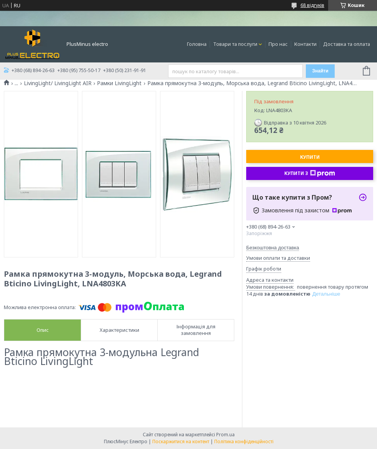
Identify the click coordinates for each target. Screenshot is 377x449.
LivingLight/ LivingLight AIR (58, 83)
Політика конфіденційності (244, 441)
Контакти (305, 43)
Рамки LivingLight (119, 83)
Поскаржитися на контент (180, 441)
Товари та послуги (235, 43)
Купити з (309, 173)
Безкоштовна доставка (272, 248)
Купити (310, 157)
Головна (197, 43)
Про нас (278, 43)
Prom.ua (225, 434)
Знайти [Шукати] (320, 71)
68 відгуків (312, 5)
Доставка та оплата (346, 43)
